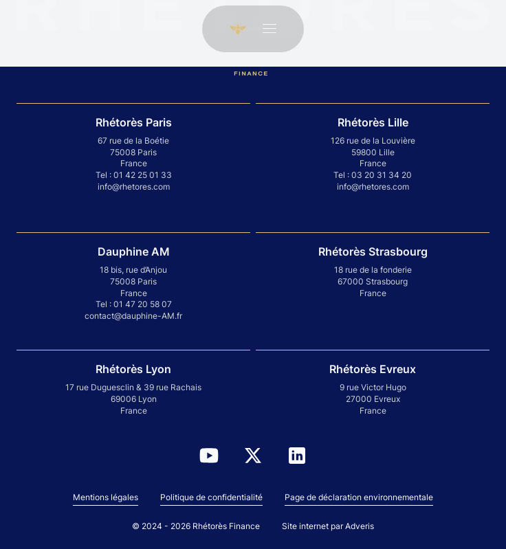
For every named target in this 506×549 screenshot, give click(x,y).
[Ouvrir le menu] (269, 28)
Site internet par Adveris (328, 526)
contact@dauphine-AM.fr (133, 316)
